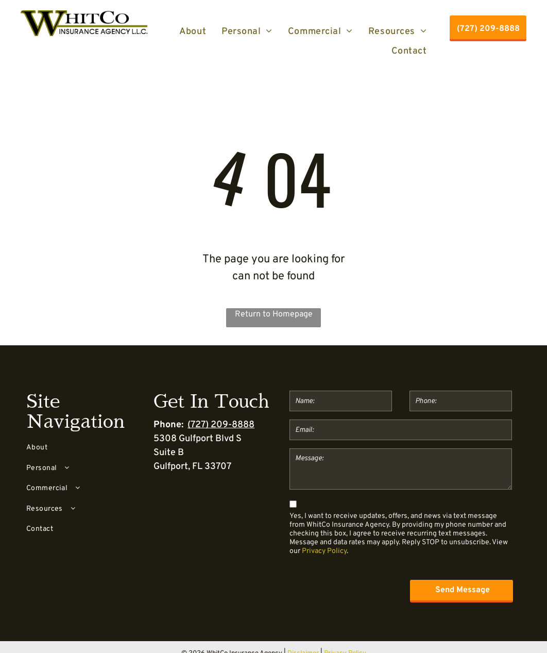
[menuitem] (193, 31)
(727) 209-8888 (220, 425)
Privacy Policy (324, 551)
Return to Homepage (274, 314)
